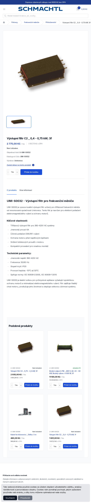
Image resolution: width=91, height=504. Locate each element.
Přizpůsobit (25, 498)
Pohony (15, 22)
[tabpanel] (45, 74)
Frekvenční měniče (31, 22)
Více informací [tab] (25, 190)
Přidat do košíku (31, 172)
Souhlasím (10, 498)
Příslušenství (51, 22)
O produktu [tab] (12, 190)
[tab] (19, 121)
